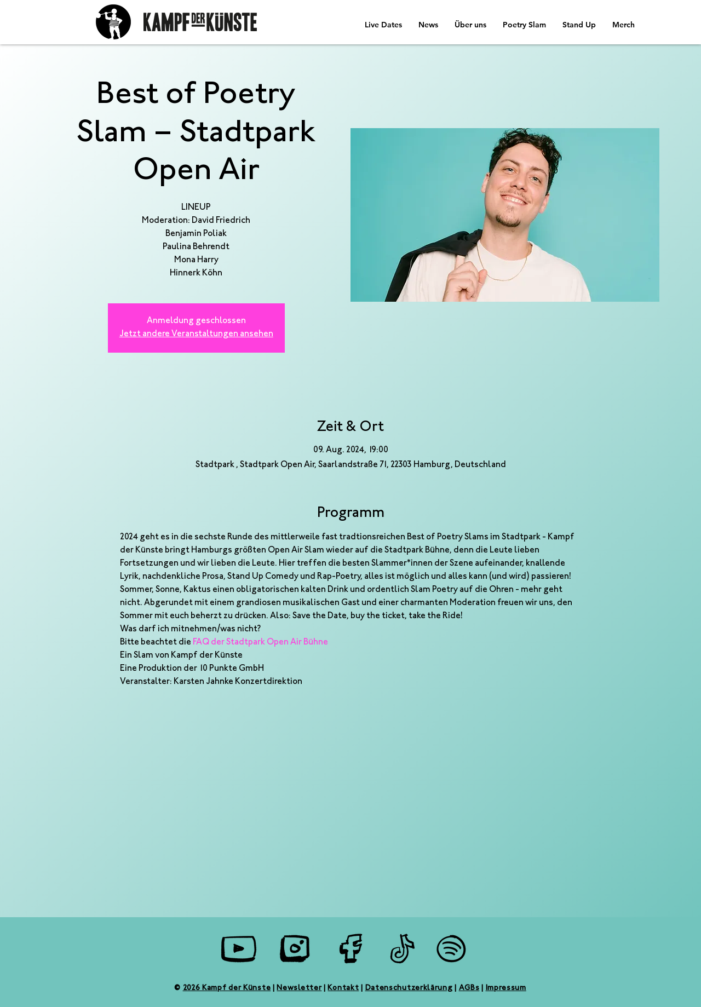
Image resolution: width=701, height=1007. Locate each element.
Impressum (506, 988)
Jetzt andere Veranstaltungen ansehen (196, 334)
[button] (428, 24)
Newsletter (299, 988)
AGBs (469, 988)
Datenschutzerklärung (409, 988)
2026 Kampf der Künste (227, 988)
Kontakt (343, 988)
